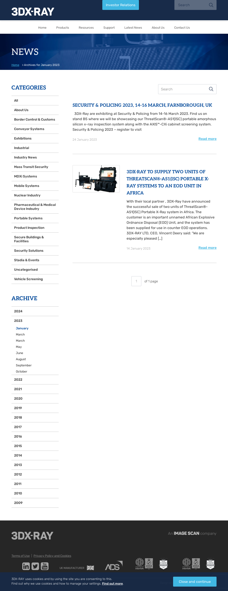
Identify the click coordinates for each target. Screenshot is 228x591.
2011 (17, 484)
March (20, 334)
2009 (18, 503)
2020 (18, 399)
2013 (18, 465)
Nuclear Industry (27, 195)
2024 (18, 311)
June (19, 353)
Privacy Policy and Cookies (52, 556)
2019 (18, 408)
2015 (18, 446)
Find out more (112, 583)
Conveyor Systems (29, 129)
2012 (18, 474)
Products (62, 28)
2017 (18, 427)
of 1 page (144, 281)
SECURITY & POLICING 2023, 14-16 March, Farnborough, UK (142, 105)
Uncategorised (26, 270)
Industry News (25, 157)
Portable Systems (28, 218)
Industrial (21, 148)
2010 (18, 493)
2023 (18, 321)
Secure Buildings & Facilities (29, 239)
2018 (18, 417)
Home (42, 28)
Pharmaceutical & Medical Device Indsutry (35, 207)
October (21, 371)
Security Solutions (28, 251)
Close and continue (195, 582)
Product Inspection (29, 228)
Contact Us (182, 28)
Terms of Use (20, 556)
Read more (207, 139)
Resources (86, 28)
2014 (18, 455)
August (21, 359)
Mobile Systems (26, 186)
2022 (18, 380)
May (19, 347)
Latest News (133, 28)
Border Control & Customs (34, 119)
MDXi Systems (25, 176)
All (16, 101)
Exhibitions (23, 138)
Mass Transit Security (31, 167)
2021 (18, 389)
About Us (158, 28)
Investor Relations (120, 5)
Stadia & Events (26, 260)
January (22, 328)
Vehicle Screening (28, 279)
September (24, 365)
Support (109, 28)
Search (211, 89)
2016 (18, 436)
